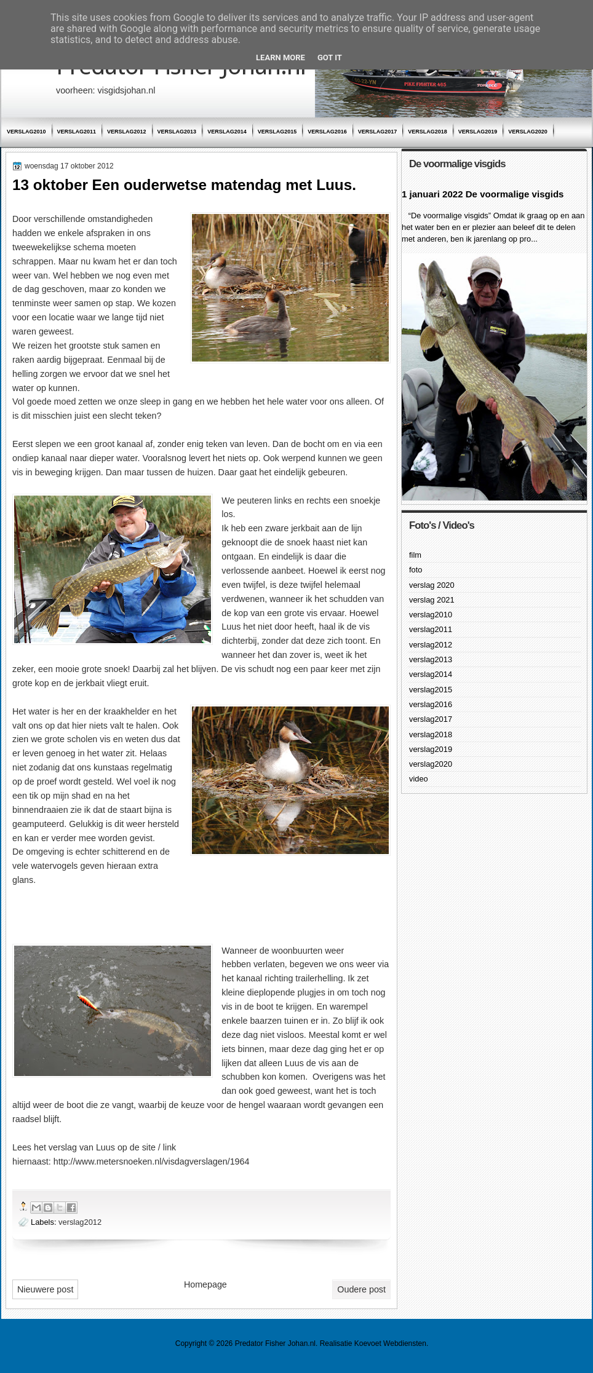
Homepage (205, 1284)
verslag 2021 (432, 599)
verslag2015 (277, 132)
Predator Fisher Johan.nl (275, 1343)
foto (415, 569)
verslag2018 (427, 132)
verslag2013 (177, 132)
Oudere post (361, 1289)
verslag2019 (478, 132)
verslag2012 (126, 132)
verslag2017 (377, 132)
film (415, 555)
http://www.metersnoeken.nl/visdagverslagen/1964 (152, 1161)
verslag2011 (77, 132)
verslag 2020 (432, 585)
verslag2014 (227, 132)
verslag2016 (327, 132)
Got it (329, 57)
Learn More (280, 57)
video (418, 778)
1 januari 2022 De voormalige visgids (482, 194)
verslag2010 (26, 132)
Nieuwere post (45, 1289)
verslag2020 (527, 132)
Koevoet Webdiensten (390, 1343)
